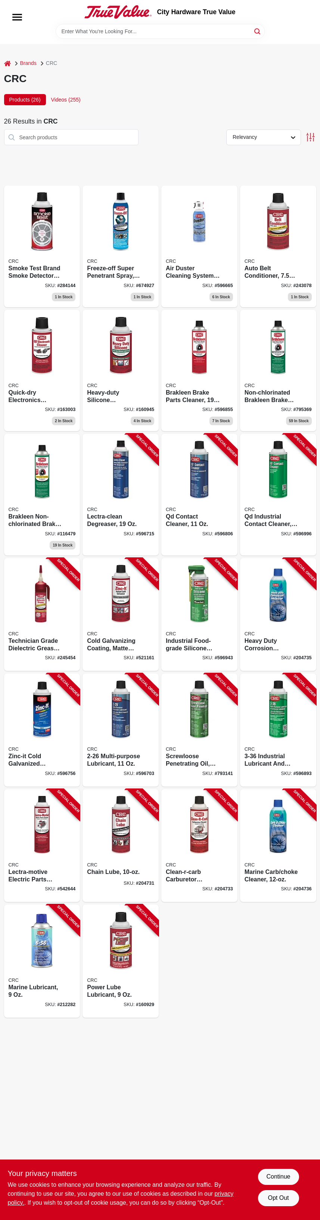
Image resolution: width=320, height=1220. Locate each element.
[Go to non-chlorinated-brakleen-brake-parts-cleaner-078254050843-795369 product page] (278, 371)
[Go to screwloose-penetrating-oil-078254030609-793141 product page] (199, 730)
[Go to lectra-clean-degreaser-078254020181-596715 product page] (121, 494)
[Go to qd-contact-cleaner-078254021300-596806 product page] (199, 494)
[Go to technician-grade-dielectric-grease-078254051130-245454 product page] (42, 614)
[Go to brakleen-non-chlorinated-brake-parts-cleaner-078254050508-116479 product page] (42, 494)
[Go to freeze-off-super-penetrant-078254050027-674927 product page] (121, 246)
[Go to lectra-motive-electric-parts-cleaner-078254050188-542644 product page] (42, 845)
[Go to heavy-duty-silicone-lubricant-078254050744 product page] (121, 371)
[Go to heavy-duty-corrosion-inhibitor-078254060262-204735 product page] (278, 614)
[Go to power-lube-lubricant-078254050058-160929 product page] (121, 961)
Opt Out (278, 1198)
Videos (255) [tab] (66, 100)
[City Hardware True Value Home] (118, 12)
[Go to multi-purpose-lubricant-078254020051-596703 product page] (121, 730)
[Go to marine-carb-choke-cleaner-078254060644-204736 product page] (278, 845)
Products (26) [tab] (25, 100)
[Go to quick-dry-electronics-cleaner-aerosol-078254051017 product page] (42, 371)
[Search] (257, 31)
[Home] (7, 63)
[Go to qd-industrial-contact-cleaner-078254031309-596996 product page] (278, 494)
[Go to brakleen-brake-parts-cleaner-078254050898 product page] (199, 371)
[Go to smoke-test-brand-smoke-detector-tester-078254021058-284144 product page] (42, 246)
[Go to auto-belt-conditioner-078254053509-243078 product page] (278, 246)
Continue (278, 1176)
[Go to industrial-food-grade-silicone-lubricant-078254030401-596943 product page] (199, 614)
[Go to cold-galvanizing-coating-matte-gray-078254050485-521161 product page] (121, 614)
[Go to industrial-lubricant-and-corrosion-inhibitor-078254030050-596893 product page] (278, 730)
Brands (28, 63)
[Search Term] (160, 31)
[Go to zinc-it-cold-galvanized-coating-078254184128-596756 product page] (42, 730)
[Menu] (17, 17)
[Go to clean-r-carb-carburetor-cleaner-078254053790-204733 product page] (199, 845)
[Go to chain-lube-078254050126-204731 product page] (121, 845)
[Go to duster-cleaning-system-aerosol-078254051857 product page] (199, 246)
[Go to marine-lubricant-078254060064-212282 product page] (42, 961)
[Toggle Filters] (310, 137)
